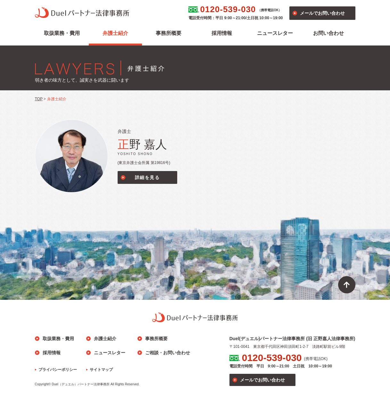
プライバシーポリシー (57, 369)
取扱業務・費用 (62, 33)
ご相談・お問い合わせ (167, 352)
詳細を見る (147, 177)
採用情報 (222, 33)
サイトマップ (101, 369)
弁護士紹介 (115, 33)
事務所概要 (168, 33)
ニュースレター (275, 33)
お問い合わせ (328, 33)
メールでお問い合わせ (322, 13)
